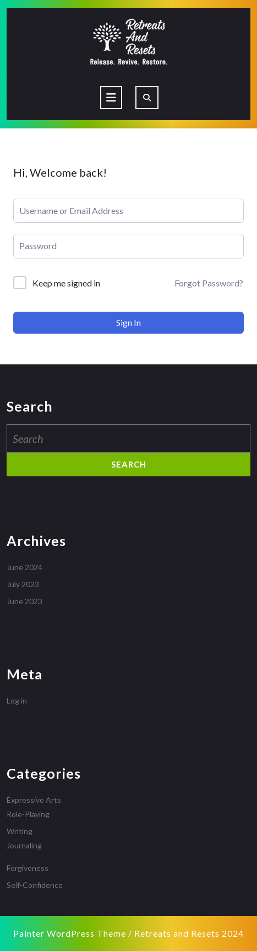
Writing (19, 831)
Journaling (24, 845)
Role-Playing (28, 814)
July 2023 (23, 584)
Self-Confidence (35, 885)
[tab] (111, 97)
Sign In (128, 322)
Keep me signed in (66, 283)
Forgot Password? (208, 283)
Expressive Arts (34, 799)
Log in (17, 700)
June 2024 (24, 567)
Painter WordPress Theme (69, 933)
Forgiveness (27, 868)
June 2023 (24, 601)
